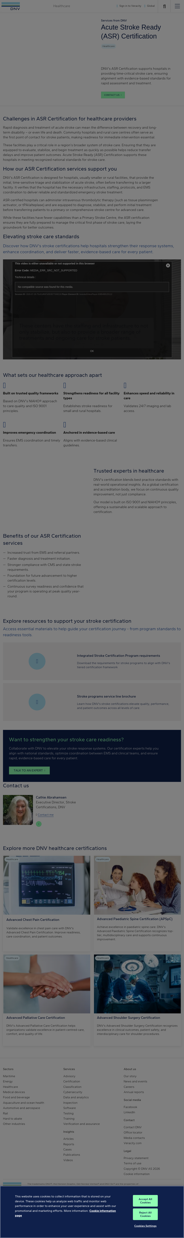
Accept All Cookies (145, 1203)
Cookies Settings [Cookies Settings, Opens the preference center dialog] (145, 1228)
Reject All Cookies (145, 1216)
